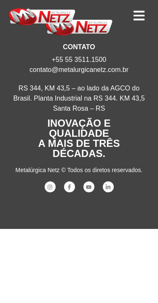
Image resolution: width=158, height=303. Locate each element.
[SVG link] (41, 16)
